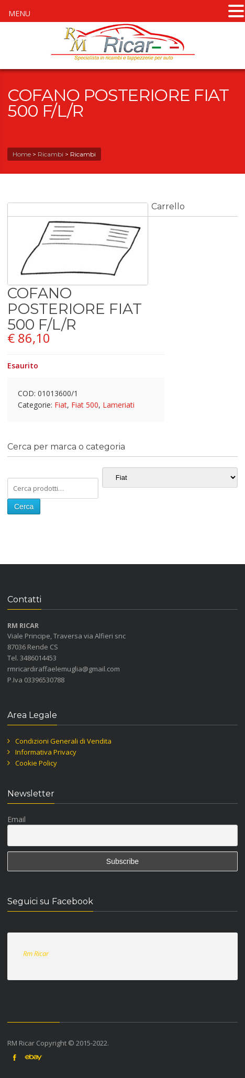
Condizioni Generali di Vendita (63, 741)
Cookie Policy (36, 763)
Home (22, 154)
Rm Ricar (36, 953)
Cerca (24, 506)
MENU (19, 13)
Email (16, 819)
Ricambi (50, 154)
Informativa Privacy (45, 752)
